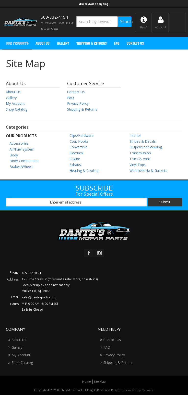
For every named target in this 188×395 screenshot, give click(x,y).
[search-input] (97, 21)
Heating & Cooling (84, 170)
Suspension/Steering (145, 147)
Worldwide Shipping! (95, 4)
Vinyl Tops (137, 164)
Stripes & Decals (142, 141)
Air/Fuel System (22, 149)
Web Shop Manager (140, 390)
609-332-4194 (31, 273)
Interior (135, 135)
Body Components (24, 160)
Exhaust (76, 164)
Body (14, 155)
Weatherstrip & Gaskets (148, 170)
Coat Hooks (79, 141)
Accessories (19, 143)
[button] (103, 21)
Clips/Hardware (82, 135)
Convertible (78, 147)
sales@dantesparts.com (38, 297)
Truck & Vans (140, 158)
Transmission (140, 153)
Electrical (76, 153)
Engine (75, 158)
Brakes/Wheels (21, 166)
